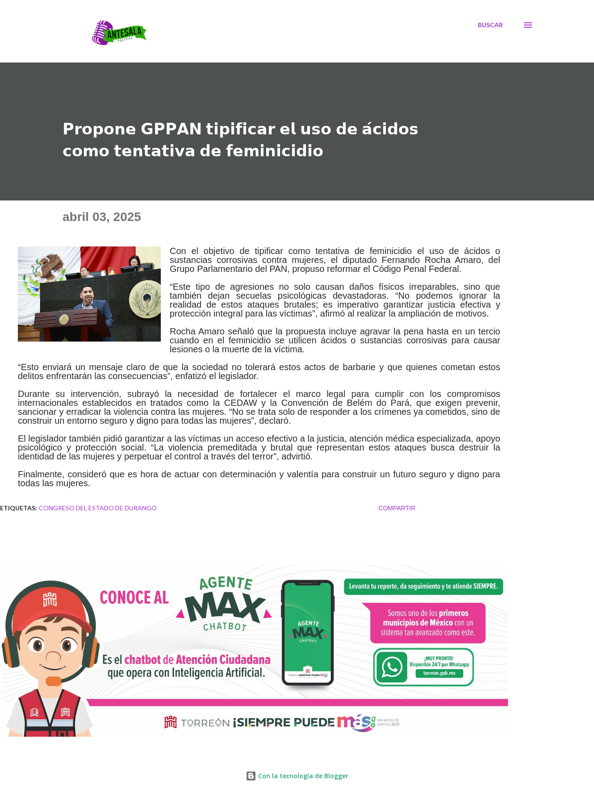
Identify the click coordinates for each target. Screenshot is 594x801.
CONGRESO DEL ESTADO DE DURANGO (98, 508)
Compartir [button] (396, 508)
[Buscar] (490, 25)
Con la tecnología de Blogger (297, 776)
